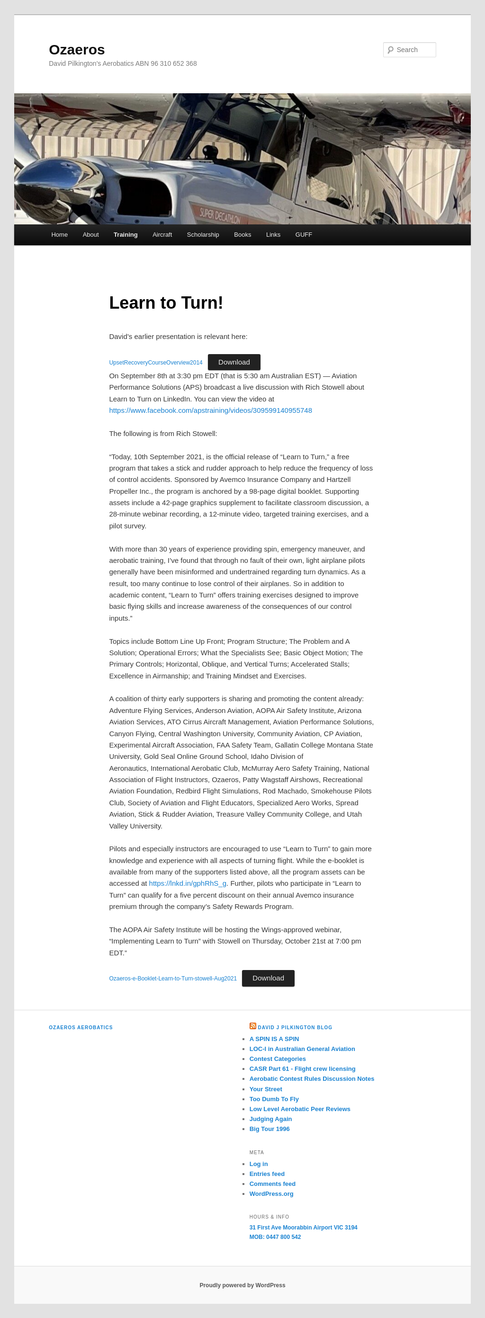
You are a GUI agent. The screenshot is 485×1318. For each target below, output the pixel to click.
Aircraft (162, 234)
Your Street (266, 1089)
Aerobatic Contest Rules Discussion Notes (312, 1078)
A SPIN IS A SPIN (274, 1038)
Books (242, 234)
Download (234, 362)
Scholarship (203, 234)
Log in (259, 1163)
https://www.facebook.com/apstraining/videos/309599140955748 (210, 410)
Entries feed (267, 1173)
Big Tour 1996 (270, 1128)
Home (59, 234)
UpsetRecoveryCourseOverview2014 (155, 362)
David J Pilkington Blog (295, 1027)
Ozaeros (77, 49)
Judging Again (271, 1118)
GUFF (304, 234)
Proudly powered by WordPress (242, 1285)
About (91, 234)
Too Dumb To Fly (274, 1099)
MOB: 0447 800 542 (275, 1237)
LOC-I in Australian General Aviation (302, 1048)
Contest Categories (278, 1058)
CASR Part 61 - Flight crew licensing (303, 1068)
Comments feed (273, 1183)
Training (126, 234)
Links (273, 234)
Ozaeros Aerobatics (81, 1027)
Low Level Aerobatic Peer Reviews (300, 1109)
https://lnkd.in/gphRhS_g (187, 883)
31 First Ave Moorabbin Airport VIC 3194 (304, 1227)
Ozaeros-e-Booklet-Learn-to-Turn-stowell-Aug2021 (173, 978)
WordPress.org (272, 1193)
